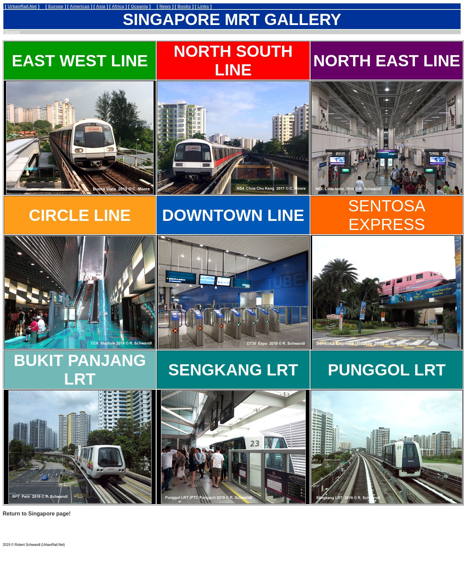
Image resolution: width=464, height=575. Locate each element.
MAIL (6, 535)
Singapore (12, 32)
